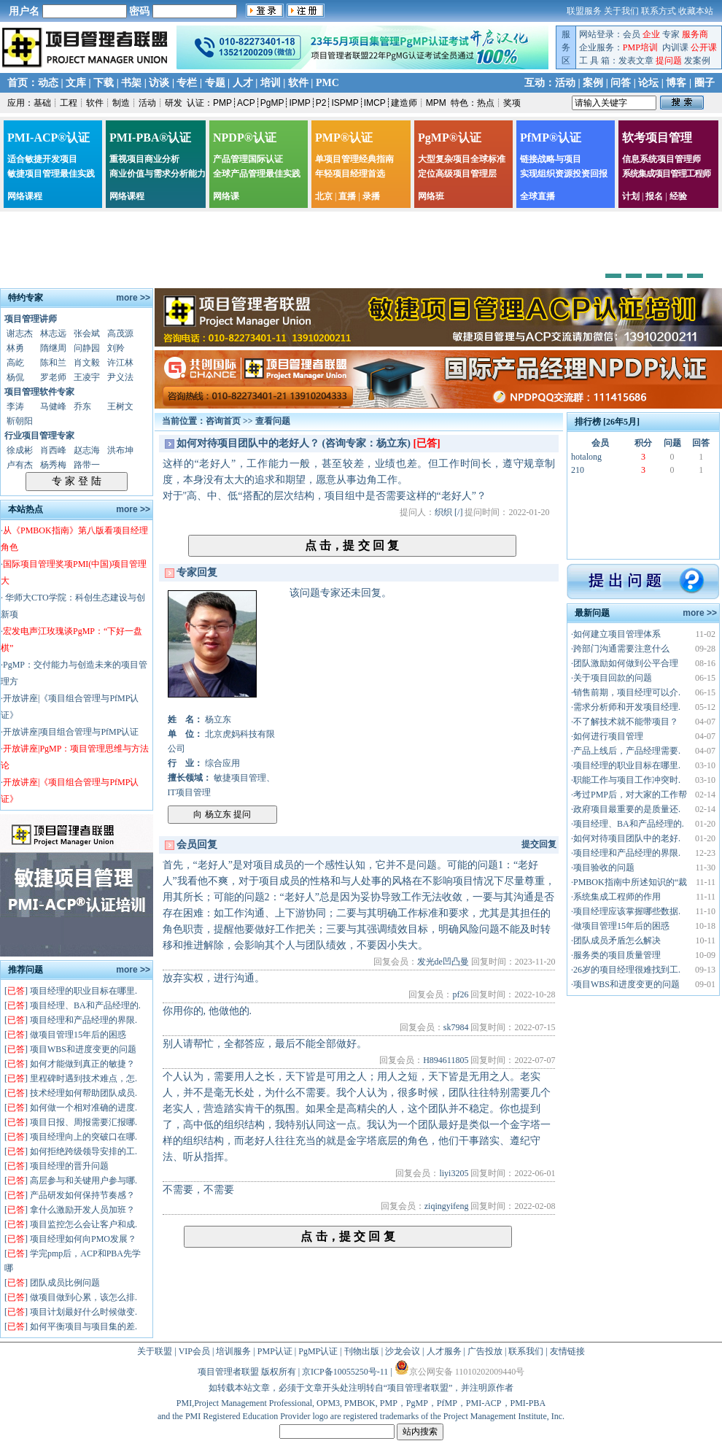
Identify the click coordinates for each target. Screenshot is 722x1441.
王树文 (120, 406)
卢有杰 (20, 465)
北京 (324, 196)
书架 (131, 82)
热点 (485, 103)
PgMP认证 (318, 1351)
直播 (347, 196)
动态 (48, 82)
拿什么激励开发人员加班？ (82, 1210)
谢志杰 (20, 333)
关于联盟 (154, 1351)
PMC (327, 82)
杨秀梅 (53, 465)
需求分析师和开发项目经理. (626, 707)
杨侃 (15, 377)
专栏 (186, 82)
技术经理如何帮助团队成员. (83, 1093)
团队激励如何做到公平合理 (625, 663)
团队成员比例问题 (65, 1283)
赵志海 (87, 450)
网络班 (431, 196)
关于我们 (621, 11)
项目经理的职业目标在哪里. (83, 991)
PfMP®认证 (550, 137)
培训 (270, 82)
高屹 (15, 363)
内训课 (675, 47)
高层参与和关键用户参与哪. (83, 1180)
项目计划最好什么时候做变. (83, 1312)
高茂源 (120, 333)
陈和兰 (53, 363)
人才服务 (444, 1351)
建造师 (404, 103)
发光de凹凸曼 (443, 962)
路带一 (87, 465)
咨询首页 (223, 421)
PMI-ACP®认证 (48, 137)
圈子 (704, 82)
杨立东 (218, 719)
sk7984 (456, 1027)
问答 (620, 82)
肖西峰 (53, 450)
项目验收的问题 (603, 867)
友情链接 (567, 1351)
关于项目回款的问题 (612, 678)
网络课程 (24, 196)
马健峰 (53, 406)
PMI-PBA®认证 (150, 137)
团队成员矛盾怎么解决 (617, 940)
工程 (68, 103)
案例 (593, 82)
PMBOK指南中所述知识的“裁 (630, 882)
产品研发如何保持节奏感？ (82, 1195)
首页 (17, 82)
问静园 (87, 348)
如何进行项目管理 (608, 736)
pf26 (460, 994)
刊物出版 (361, 1351)
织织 (443, 512)
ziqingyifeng (446, 1206)
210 (577, 470)
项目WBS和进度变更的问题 (83, 1049)
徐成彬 (20, 450)
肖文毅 (87, 363)
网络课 (226, 196)
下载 (103, 82)
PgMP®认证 (449, 137)
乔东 (82, 406)
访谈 (159, 82)
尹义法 (120, 377)
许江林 (120, 363)
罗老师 (53, 377)
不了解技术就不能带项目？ (625, 721)
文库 (76, 82)
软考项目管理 (657, 137)
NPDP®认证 (244, 137)
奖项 (512, 103)
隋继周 (53, 348)
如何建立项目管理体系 (617, 634)
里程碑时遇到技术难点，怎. (83, 1078)
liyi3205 (453, 1173)
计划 (631, 196)
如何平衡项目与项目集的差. (83, 1326)
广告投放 (484, 1351)
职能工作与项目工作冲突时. (626, 780)
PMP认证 (274, 1351)
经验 (678, 196)
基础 (42, 103)
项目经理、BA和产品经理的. (85, 1005)
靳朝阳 (20, 421)
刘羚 (116, 348)
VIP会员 (194, 1351)
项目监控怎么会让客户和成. (83, 1224)
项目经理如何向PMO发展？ (83, 1239)
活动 (565, 82)
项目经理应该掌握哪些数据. (626, 911)
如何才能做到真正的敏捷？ (82, 1064)
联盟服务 (584, 11)
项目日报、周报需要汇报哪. (83, 1122)
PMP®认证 (344, 137)
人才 (243, 82)
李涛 (15, 406)
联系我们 (525, 1351)
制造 (121, 103)
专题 (215, 82)
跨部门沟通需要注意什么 (621, 649)
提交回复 (538, 844)
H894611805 (445, 1060)
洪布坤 (120, 450)
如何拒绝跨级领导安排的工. (83, 1151)
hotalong (586, 457)
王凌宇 (87, 377)
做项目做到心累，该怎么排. (83, 1297)
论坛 (648, 82)
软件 (298, 82)
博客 (676, 82)
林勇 (15, 348)
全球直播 (537, 196)
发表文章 (635, 60)
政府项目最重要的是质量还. (626, 809)
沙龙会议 (402, 1351)
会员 (631, 34)
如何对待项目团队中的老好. (626, 838)
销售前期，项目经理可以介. (626, 692)
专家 (671, 34)
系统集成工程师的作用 (617, 897)
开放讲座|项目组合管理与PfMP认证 (71, 732)
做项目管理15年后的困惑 (78, 1034)
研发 (173, 103)
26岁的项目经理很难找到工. (626, 970)
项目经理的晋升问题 (69, 1166)
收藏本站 (695, 11)
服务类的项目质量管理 (617, 955)
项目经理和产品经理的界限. (83, 1020)
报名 (654, 196)
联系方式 (658, 11)
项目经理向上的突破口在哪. (83, 1137)
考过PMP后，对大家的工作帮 (630, 794)
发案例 (697, 60)
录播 (371, 196)
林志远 (53, 333)
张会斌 (87, 333)
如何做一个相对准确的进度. (83, 1107)
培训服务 (233, 1351)
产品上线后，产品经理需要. (626, 751)
